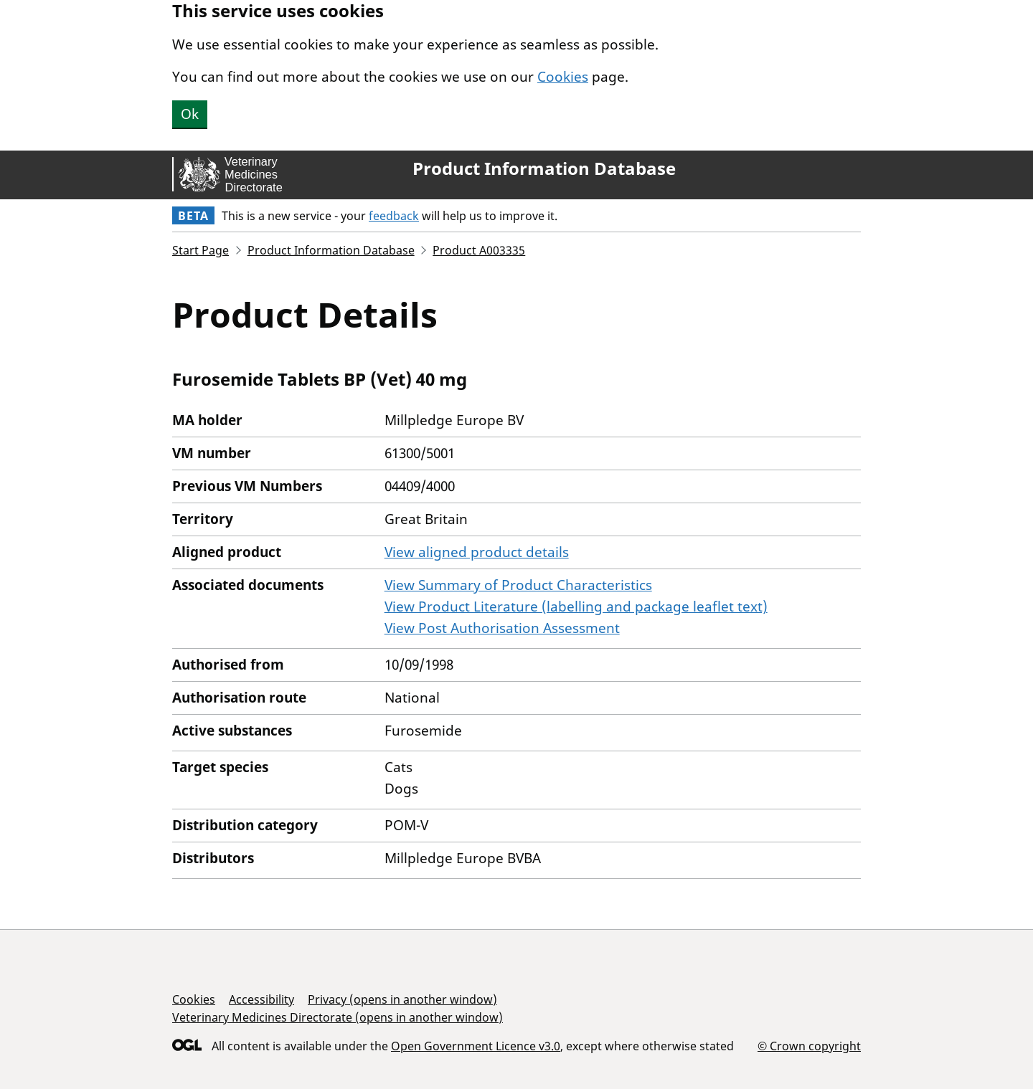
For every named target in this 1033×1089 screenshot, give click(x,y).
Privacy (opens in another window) (402, 999)
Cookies (562, 76)
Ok (190, 114)
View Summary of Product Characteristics (518, 585)
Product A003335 (479, 250)
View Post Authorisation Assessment (502, 628)
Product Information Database (544, 168)
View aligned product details (477, 552)
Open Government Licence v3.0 (475, 1046)
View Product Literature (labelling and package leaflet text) (576, 606)
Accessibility (261, 999)
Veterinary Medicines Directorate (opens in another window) (337, 1017)
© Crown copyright (809, 1045)
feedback (394, 216)
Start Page (200, 250)
